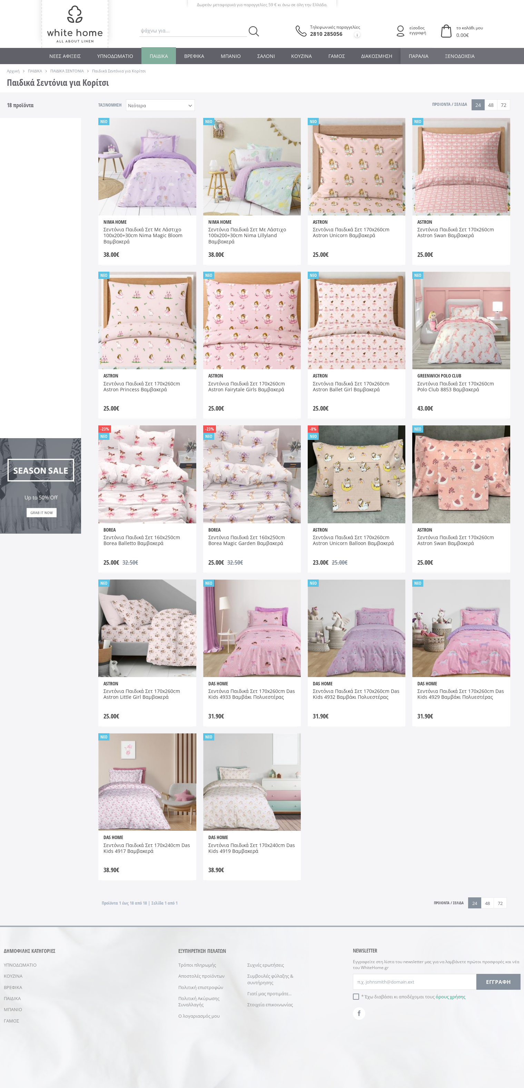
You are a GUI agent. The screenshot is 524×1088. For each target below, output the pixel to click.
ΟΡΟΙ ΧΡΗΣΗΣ (195, 1065)
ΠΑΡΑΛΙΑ (418, 56)
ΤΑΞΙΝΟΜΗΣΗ (109, 105)
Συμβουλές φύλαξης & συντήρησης (270, 979)
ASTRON (22, 182)
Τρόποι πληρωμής (197, 965)
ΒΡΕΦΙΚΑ (194, 56)
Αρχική (13, 70)
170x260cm (25, 447)
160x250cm (25, 438)
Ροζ (51, 372)
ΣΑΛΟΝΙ (266, 56)
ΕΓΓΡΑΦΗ (498, 981)
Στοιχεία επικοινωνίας (270, 1004)
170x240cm (59, 438)
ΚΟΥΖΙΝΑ (301, 56)
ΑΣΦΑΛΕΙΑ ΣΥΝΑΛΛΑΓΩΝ (279, 1065)
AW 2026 (56, 487)
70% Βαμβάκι (23, 319)
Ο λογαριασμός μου (199, 1016)
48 (491, 105)
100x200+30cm (29, 428)
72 (503, 105)
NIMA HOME (21, 211)
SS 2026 (55, 497)
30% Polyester (57, 303)
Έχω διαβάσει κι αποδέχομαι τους (415, 997)
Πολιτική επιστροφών (200, 987)
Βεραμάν (23, 362)
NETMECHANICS (368, 1065)
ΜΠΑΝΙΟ (231, 56)
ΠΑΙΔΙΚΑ (159, 56)
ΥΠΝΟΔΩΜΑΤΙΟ (115, 56)
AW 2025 (23, 487)
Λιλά (18, 372)
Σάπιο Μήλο (20, 385)
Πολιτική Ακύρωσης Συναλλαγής (198, 1001)
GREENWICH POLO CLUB (60, 195)
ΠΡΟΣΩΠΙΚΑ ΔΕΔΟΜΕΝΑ (233, 1065)
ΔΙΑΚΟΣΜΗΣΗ (376, 56)
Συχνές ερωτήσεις (265, 965)
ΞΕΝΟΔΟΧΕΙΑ (460, 56)
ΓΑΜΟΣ (336, 56)
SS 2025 (22, 497)
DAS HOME (25, 192)
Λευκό (54, 362)
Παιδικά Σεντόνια (57, 141)
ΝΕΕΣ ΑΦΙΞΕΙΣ (65, 56)
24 (478, 105)
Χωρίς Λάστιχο (56, 257)
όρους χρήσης (450, 997)
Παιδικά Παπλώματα (26, 141)
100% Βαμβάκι (23, 303)
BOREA (55, 182)
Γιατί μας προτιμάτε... (269, 993)
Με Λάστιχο (26, 254)
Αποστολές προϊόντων (201, 976)
